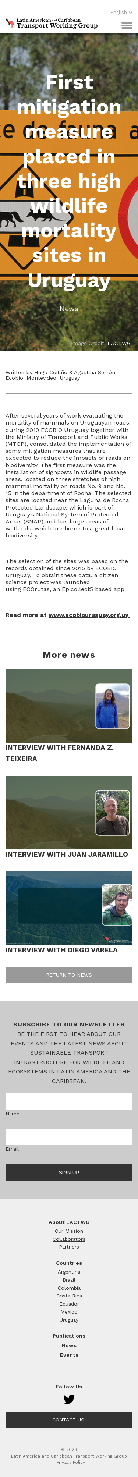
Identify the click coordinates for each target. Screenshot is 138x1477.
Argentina (69, 1272)
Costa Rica (69, 1296)
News (69, 1345)
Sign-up (69, 1172)
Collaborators (69, 1239)
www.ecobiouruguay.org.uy (89, 614)
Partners (69, 1247)
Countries (69, 1263)
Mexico (69, 1312)
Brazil (69, 1280)
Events (69, 1355)
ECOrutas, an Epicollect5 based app (73, 589)
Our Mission (69, 1231)
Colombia (69, 1288)
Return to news (69, 975)
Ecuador (69, 1304)
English (121, 12)
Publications (69, 1336)
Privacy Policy (71, 1462)
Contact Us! (69, 1420)
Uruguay (69, 1320)
